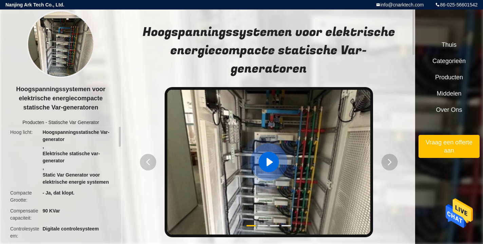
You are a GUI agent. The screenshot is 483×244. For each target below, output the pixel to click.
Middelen (448, 93)
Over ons (449, 109)
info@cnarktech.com (402, 4)
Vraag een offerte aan (449, 146)
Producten (33, 122)
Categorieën (449, 61)
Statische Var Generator (74, 122)
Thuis (449, 44)
